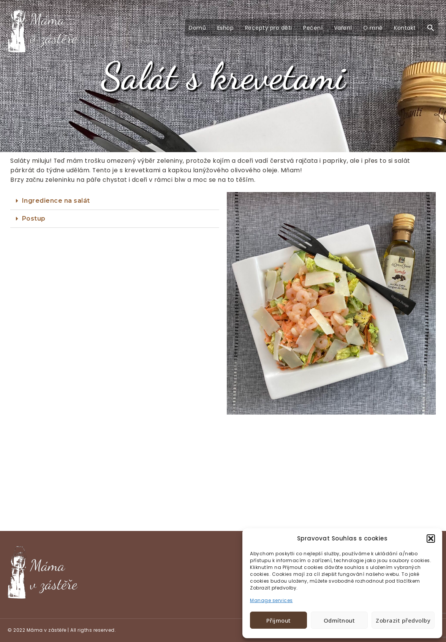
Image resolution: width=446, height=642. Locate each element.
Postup (34, 218)
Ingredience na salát (56, 200)
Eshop (225, 27)
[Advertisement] (223, 474)
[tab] (114, 201)
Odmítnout (339, 620)
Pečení (313, 27)
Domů (197, 27)
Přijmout (278, 620)
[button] (431, 538)
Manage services (271, 600)
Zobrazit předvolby (403, 620)
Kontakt (405, 27)
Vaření (343, 27)
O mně (373, 27)
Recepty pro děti (268, 27)
